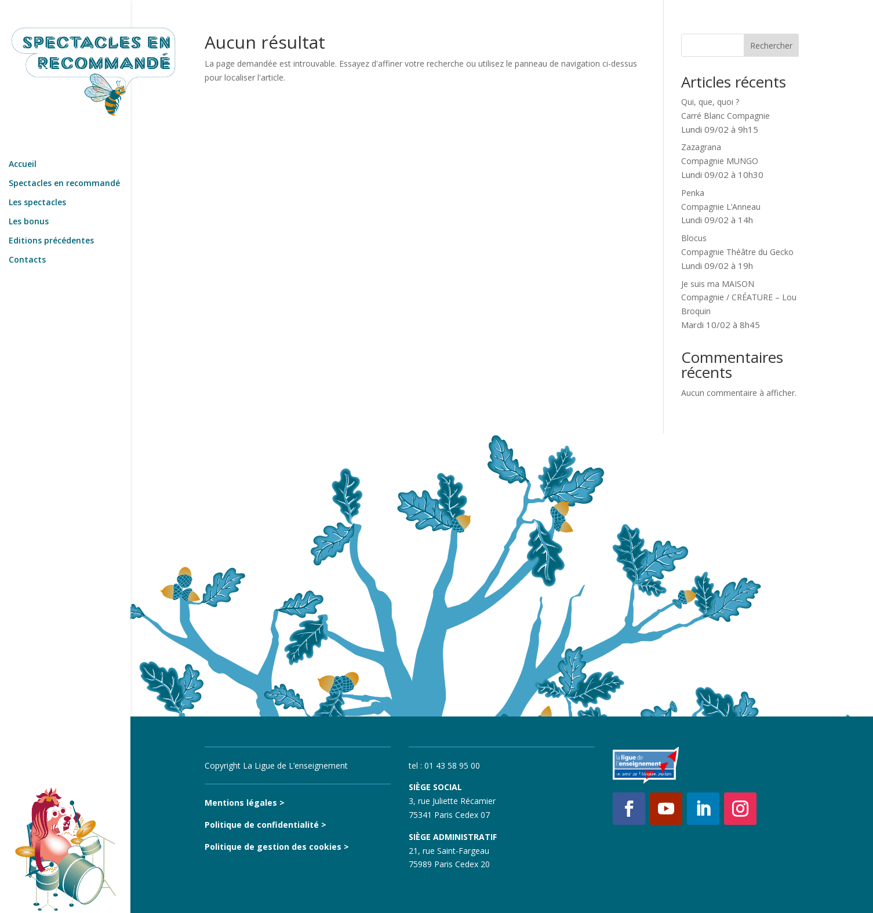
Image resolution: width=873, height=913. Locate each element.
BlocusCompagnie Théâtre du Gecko (737, 251)
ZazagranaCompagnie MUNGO (722, 160)
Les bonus (29, 195)
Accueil (23, 138)
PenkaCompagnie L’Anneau (721, 206)
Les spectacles (37, 176)
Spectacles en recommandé (64, 157)
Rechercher (771, 45)
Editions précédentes (51, 214)
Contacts (27, 233)
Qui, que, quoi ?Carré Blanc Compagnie (725, 115)
